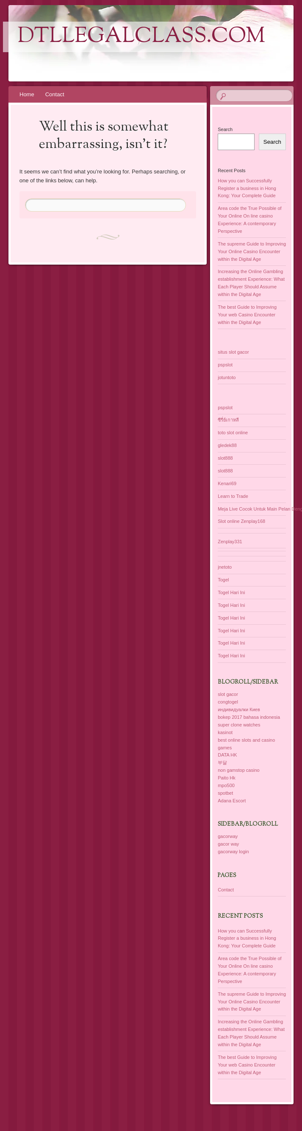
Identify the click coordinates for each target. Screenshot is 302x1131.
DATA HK (227, 754)
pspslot (225, 364)
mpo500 (226, 785)
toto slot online (233, 432)
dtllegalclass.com (141, 37)
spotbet (225, 793)
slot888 (225, 458)
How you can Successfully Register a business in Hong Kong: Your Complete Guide (247, 188)
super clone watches (239, 724)
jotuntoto (227, 377)
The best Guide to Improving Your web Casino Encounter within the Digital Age (247, 314)
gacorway (228, 836)
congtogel (228, 701)
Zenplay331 (230, 541)
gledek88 (227, 445)
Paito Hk (227, 777)
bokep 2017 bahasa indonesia (249, 717)
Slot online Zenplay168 (241, 521)
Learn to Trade (233, 496)
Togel (223, 579)
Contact (54, 94)
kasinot (225, 732)
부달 (222, 762)
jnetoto (225, 567)
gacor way (228, 843)
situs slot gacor (233, 352)
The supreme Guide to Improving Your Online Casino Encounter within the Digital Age (252, 251)
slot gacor (228, 694)
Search (225, 129)
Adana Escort (232, 800)
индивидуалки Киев (239, 709)
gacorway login (233, 851)
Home (26, 94)
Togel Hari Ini (231, 592)
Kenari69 (227, 483)
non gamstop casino (238, 770)
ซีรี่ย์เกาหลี (228, 419)
